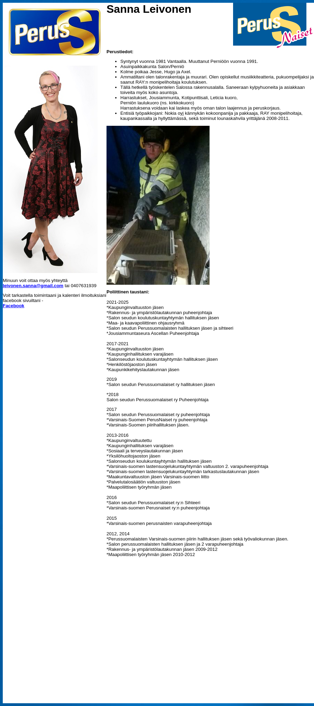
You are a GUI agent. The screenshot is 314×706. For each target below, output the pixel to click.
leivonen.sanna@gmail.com (33, 285)
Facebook (13, 305)
